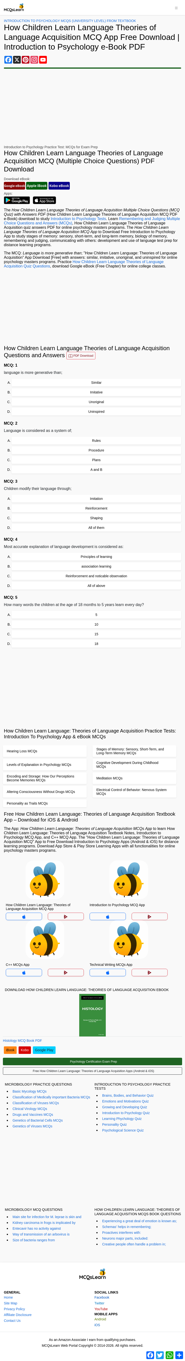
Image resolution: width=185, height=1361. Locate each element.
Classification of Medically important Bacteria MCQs (51, 1097)
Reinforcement (96, 508)
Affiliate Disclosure (18, 1315)
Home (8, 1297)
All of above (96, 586)
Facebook (101, 1297)
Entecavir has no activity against (37, 1228)
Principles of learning (96, 557)
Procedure (96, 450)
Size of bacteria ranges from (34, 1240)
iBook (10, 1050)
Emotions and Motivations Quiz (125, 1101)
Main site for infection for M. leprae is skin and (47, 1217)
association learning (96, 566)
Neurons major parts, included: (125, 1238)
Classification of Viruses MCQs (36, 1103)
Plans (96, 460)
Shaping (96, 518)
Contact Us (12, 1321)
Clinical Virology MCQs (30, 1109)
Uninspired (96, 412)
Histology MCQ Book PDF (22, 1041)
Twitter (99, 1303)
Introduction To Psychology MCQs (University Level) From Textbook (70, 21)
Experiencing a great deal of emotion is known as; (139, 1221)
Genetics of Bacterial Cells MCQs (38, 1120)
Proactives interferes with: (121, 1233)
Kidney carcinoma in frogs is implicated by (44, 1223)
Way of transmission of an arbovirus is (41, 1234)
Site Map (10, 1303)
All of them (96, 528)
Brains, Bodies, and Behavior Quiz (128, 1095)
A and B (96, 470)
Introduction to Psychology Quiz (126, 1113)
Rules (96, 441)
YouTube (101, 1309)
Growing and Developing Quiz (124, 1107)
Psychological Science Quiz (123, 1130)
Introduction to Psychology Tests (78, 219)
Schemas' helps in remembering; (126, 1227)
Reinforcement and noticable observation (96, 576)
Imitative (96, 392)
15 (96, 634)
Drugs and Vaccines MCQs (33, 1115)
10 (96, 624)
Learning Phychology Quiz (122, 1119)
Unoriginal (96, 402)
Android (100, 1319)
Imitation (96, 499)
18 (96, 644)
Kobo (25, 1050)
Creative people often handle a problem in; (134, 1244)
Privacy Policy (14, 1309)
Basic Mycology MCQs (30, 1091)
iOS (97, 1325)
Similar (96, 383)
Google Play (44, 1050)
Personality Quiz (114, 1124)
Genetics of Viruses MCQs (32, 1126)
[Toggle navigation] (176, 7)
